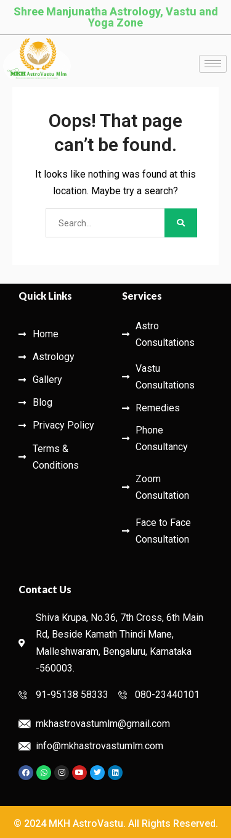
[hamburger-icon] (213, 64)
